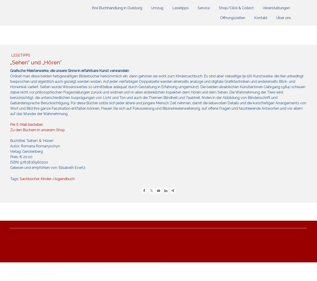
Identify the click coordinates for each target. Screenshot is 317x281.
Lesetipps (180, 8)
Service (204, 8)
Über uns (283, 18)
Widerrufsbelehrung (50, 269)
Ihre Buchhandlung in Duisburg (117, 8)
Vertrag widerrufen (142, 269)
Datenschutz (75, 269)
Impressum (16, 269)
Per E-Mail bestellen (26, 124)
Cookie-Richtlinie (98, 269)
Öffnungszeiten (232, 18)
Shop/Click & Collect (236, 8)
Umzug (157, 8)
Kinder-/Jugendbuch (58, 179)
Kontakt (260, 18)
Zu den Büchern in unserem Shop (37, 130)
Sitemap (117, 269)
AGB (30, 269)
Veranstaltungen (276, 8)
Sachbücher (29, 179)
